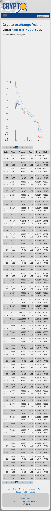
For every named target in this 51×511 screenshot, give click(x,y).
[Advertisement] (25, 56)
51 (27, 147)
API (25, 492)
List (9, 489)
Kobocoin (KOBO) (23, 29)
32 (11, 147)
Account (18, 492)
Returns (40, 489)
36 (22, 147)
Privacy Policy (25, 498)
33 (14, 147)
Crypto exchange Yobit (21, 25)
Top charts (22, 489)
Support (32, 492)
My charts (32, 489)
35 (19, 147)
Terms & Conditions (25, 496)
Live (14, 489)
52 (30, 147)
